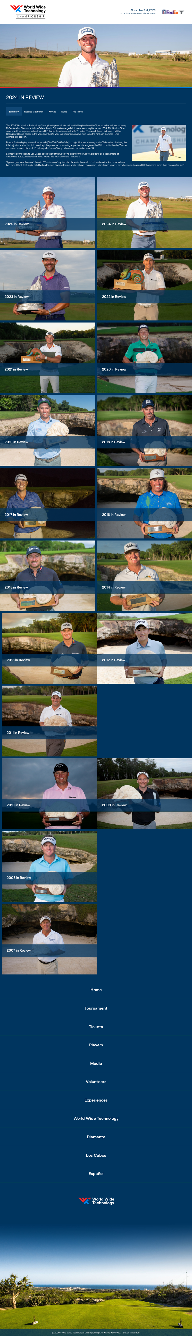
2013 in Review (18, 660)
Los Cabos (96, 1155)
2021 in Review (16, 369)
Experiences (96, 1099)
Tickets (96, 1026)
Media (96, 1063)
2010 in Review (18, 805)
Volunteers (96, 1081)
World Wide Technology (96, 1118)
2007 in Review (19, 950)
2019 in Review (16, 442)
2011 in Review (18, 732)
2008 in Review (19, 877)
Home (96, 989)
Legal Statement (131, 1332)
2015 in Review (16, 587)
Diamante (96, 1136)
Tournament (96, 1008)
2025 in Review (17, 224)
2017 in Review (16, 514)
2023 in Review (17, 296)
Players (96, 1044)
